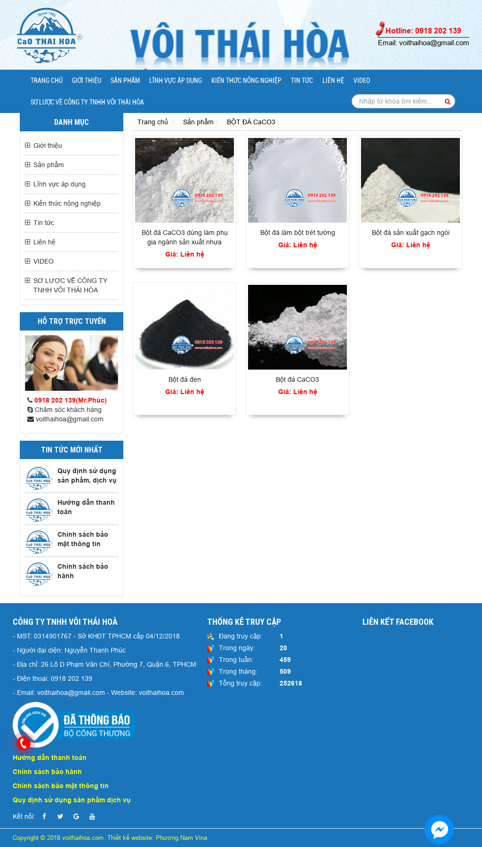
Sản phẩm (125, 80)
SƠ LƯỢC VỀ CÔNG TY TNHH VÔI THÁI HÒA (87, 102)
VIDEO (361, 80)
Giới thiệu (86, 80)
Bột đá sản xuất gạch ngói (411, 232)
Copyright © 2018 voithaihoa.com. (60, 837)
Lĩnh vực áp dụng (175, 80)
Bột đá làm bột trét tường (297, 232)
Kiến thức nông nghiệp (246, 80)
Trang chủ (47, 80)
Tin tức (302, 80)
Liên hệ (333, 80)
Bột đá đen (185, 379)
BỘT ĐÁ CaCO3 (251, 122)
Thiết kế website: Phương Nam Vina (157, 837)
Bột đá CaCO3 (297, 379)
